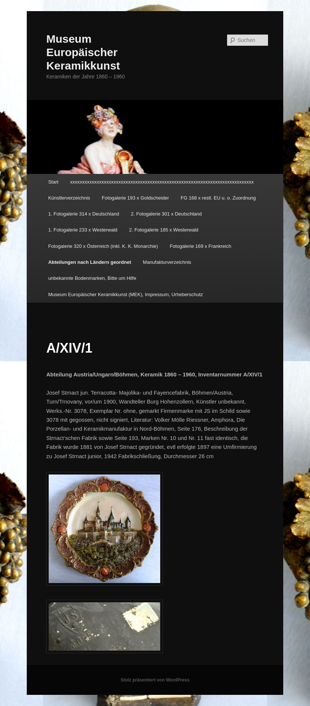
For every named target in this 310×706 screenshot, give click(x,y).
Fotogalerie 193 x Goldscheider (135, 198)
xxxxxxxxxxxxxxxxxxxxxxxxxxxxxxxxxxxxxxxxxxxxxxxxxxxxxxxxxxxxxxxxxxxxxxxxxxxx (162, 182)
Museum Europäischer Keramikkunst (83, 52)
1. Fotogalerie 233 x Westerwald (82, 230)
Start (53, 182)
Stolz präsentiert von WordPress (154, 680)
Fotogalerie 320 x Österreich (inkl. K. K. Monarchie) (103, 246)
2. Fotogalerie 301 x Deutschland (166, 214)
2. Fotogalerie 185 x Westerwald (163, 230)
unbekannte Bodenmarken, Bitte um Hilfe (92, 278)
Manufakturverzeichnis (167, 262)
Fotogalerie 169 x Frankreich (200, 246)
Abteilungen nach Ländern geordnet (89, 262)
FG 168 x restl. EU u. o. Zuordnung (218, 198)
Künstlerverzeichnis (69, 198)
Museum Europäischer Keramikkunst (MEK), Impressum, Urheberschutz (125, 294)
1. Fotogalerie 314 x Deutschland (83, 214)
